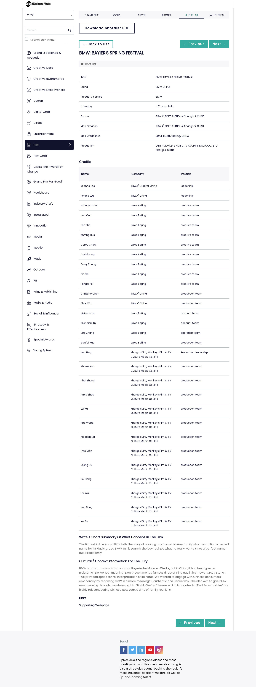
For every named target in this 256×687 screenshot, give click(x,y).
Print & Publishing (45, 292)
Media (37, 237)
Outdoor (39, 270)
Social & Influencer (47, 314)
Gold (116, 15)
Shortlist (191, 15)
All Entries (217, 15)
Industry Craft (43, 204)
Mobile (38, 248)
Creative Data (43, 68)
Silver (141, 15)
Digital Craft (41, 112)
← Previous (192, 44)
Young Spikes (42, 350)
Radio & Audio (42, 303)
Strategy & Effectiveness (38, 326)
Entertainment (43, 134)
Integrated (41, 215)
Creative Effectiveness (49, 90)
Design (38, 101)
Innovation (41, 226)
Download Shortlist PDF (107, 28)
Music (37, 259)
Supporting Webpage (94, 605)
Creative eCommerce (48, 79)
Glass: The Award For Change (45, 169)
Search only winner (42, 39)
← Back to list (96, 44)
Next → (218, 44)
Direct (37, 123)
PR (35, 281)
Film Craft (40, 156)
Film (36, 145)
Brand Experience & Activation (44, 55)
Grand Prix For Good (47, 182)
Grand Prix (92, 15)
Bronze (166, 15)
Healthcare (41, 193)
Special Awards (44, 339)
